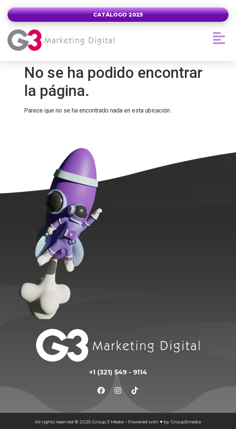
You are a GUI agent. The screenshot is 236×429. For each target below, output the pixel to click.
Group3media (186, 421)
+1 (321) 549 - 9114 (118, 372)
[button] (219, 38)
